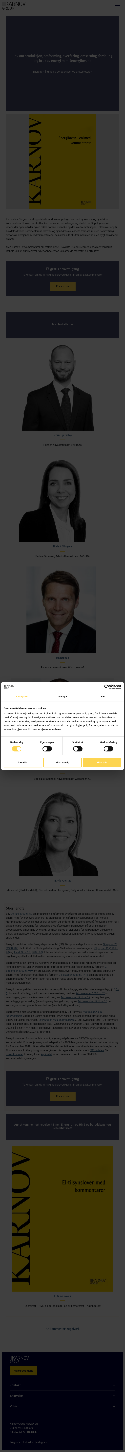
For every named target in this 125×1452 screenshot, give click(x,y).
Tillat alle (102, 762)
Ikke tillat (23, 762)
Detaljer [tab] (62, 696)
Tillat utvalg (62, 762)
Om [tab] (103, 696)
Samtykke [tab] (22, 696)
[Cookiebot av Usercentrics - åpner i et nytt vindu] (106, 686)
